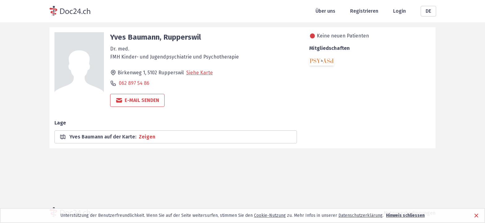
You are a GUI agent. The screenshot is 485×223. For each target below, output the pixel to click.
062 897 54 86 (134, 83)
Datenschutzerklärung (360, 215)
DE (428, 11)
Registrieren (364, 11)
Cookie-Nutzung (270, 215)
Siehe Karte (199, 73)
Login (399, 11)
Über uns (325, 11)
